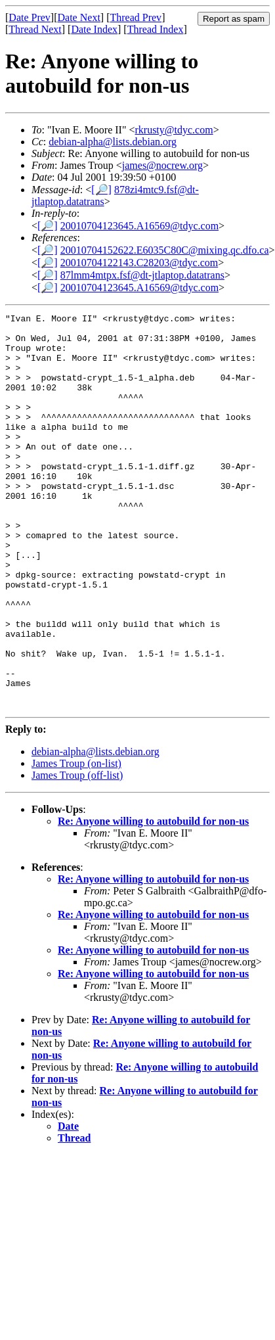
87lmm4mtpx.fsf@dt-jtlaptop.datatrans (142, 275)
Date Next (79, 17)
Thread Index (155, 29)
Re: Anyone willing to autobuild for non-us (153, 900)
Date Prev (30, 17)
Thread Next (35, 29)
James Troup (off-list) (77, 854)
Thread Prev (135, 17)
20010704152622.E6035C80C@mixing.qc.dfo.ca (164, 250)
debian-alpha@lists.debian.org (113, 141)
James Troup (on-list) (76, 842)
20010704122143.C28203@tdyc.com (139, 262)
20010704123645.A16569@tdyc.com (139, 225)
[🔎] (101, 189)
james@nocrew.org (162, 165)
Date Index (94, 29)
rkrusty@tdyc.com (174, 129)
